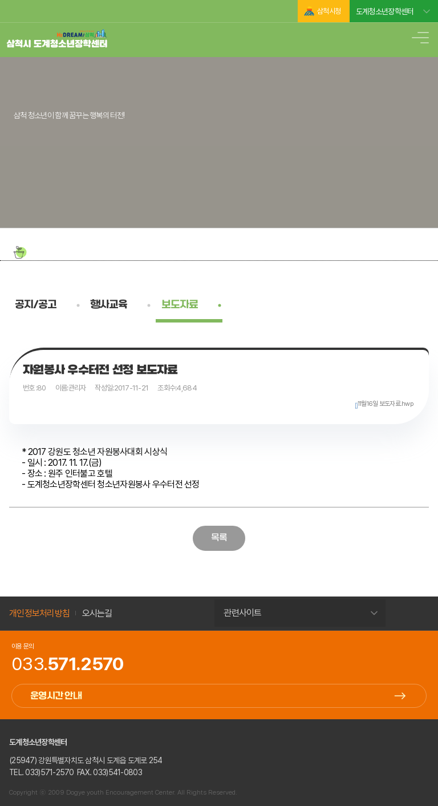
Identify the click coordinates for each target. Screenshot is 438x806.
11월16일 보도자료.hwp (385, 404)
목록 (219, 538)
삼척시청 (328, 11)
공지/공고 (35, 305)
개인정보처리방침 (39, 613)
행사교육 (108, 305)
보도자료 (179, 305)
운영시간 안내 (56, 696)
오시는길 (97, 613)
